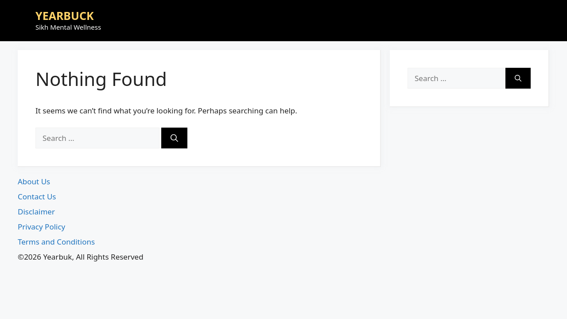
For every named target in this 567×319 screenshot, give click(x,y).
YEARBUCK (64, 15)
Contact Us (37, 196)
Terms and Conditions (56, 242)
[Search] (174, 138)
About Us (34, 181)
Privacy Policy (41, 227)
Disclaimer (36, 211)
